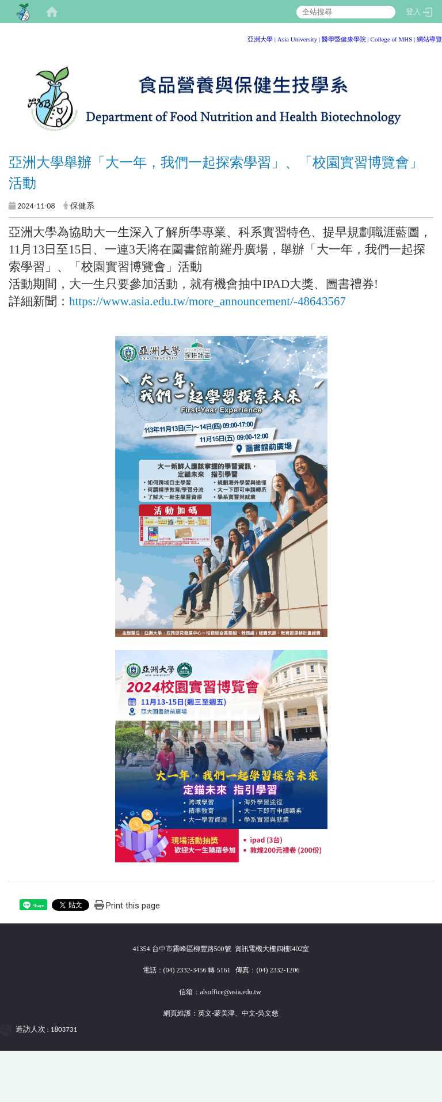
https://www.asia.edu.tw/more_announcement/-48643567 (207, 301)
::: (437, 37)
